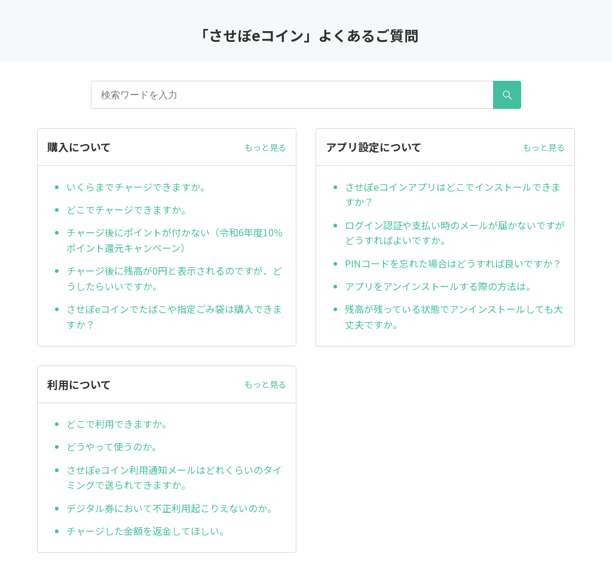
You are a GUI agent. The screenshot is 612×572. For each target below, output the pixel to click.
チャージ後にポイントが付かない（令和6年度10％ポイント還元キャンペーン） (174, 240)
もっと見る (265, 147)
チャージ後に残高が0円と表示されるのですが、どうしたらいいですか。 (174, 278)
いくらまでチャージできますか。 (138, 186)
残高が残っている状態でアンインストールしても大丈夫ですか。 (454, 316)
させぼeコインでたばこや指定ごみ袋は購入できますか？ (174, 316)
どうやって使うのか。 (113, 446)
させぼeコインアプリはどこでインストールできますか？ (453, 194)
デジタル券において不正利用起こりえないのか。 (171, 508)
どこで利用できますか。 (119, 423)
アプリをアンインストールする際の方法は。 (440, 286)
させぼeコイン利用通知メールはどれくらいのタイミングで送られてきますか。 (174, 477)
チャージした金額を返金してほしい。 (147, 531)
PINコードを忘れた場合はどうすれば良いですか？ (453, 263)
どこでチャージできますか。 (128, 209)
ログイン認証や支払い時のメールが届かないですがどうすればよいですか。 (455, 233)
